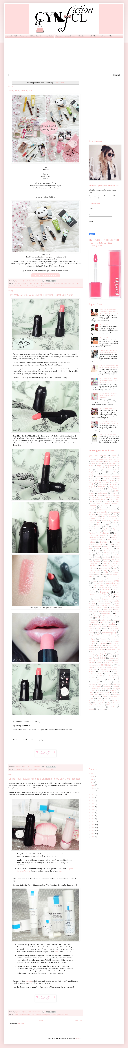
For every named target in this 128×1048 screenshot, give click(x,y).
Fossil (97, 549)
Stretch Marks (101, 678)
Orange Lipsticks (94, 635)
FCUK (90, 535)
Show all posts (60, 83)
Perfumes (92, 639)
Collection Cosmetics (110, 504)
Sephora (91, 662)
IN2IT (105, 570)
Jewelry (92, 576)
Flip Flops (110, 544)
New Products (102, 626)
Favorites (19, 769)
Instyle (98, 574)
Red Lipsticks (102, 654)
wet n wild (102, 709)
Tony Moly (41, 286)
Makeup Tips (96, 609)
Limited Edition (104, 587)
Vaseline (96, 696)
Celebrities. (106, 497)
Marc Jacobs (92, 612)
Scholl (101, 660)
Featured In (23, 36)
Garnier (91, 553)
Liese (90, 587)
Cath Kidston (116, 495)
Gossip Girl (98, 555)
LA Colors (108, 581)
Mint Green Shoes (100, 618)
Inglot (106, 572)
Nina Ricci (99, 628)
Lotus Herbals (93, 597)
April (92, 782)
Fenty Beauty (94, 544)
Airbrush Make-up (102, 459)
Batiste (90, 470)
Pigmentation (116, 641)
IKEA (98, 570)
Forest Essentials (98, 546)
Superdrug (95, 682)
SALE (96, 658)
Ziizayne (91, 709)
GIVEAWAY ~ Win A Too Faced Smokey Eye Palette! (108, 351)
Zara (114, 707)
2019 (93, 807)
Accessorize (108, 457)
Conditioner (92, 510)
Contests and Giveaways (106, 510)
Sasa (117, 658)
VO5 (102, 694)
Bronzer (91, 493)
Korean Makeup (14, 286)
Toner (93, 690)
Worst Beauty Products (98, 705)
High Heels (114, 566)
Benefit (91, 476)
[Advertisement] (64, 56)
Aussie (99, 463)
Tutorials (114, 692)
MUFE (110, 597)
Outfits (105, 635)
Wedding (98, 701)
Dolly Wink (117, 520)
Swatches (46, 769)
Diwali (98, 520)
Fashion (92, 542)
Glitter (91, 555)
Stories (116, 676)
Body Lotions (112, 484)
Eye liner (106, 529)
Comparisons (103, 508)
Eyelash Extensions (96, 531)
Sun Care (101, 680)
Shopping (34, 286)
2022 (93, 798)
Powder (99, 645)
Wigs (109, 703)
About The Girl (12, 36)
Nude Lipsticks (94, 631)
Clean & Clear (98, 501)
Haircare (97, 561)
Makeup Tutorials (35, 36)
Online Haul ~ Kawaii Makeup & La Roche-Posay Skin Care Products (44, 778)
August (93, 776)
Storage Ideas (108, 676)
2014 (93, 822)
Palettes (113, 635)
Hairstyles (106, 561)
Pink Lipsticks (102, 643)
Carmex (100, 495)
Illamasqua (113, 570)
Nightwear (91, 628)
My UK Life (94, 622)
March (93, 785)
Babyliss (97, 468)
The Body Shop (93, 688)
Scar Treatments (93, 660)
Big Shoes (106, 478)
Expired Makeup (115, 527)
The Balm (115, 686)
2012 (93, 828)
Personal (103, 639)
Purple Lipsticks (96, 652)
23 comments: (36, 281)
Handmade (114, 563)
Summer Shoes (92, 680)
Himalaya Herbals (105, 568)
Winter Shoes (116, 703)
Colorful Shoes (105, 506)
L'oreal (101, 581)
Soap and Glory (109, 674)
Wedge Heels (106, 701)
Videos (91, 699)
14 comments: (36, 767)
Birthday (111, 480)
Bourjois (116, 489)
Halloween (116, 561)
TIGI (115, 682)
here (60, 871)
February (94, 788)
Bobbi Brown (102, 484)
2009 (93, 837)
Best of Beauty (95, 478)
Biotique (104, 480)
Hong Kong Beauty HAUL (21, 90)
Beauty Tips (112, 472)
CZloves (103, 36)
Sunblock (110, 680)
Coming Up (92, 508)
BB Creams (112, 463)
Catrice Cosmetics (95, 497)
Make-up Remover (108, 601)
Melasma (117, 614)
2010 (93, 834)
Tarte (109, 684)
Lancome (103, 585)
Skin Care (92, 669)
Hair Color (116, 557)
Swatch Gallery (92, 36)
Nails (113, 622)
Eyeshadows (104, 533)
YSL (108, 705)
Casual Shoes (107, 495)
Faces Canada (115, 537)
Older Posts (78, 1020)
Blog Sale (107, 482)
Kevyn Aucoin (110, 577)
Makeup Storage (114, 607)
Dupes (98, 523)
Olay (98, 633)
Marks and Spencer (104, 612)
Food (90, 546)
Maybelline (22, 286)
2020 (93, 804)
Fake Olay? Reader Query (107, 435)
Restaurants (91, 656)
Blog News (97, 482)
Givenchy (115, 553)
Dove (92, 522)
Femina (118, 542)
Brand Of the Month (106, 491)
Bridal (116, 491)
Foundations (55, 284)
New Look (92, 626)
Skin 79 (116, 667)
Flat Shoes (103, 544)
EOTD (106, 522)
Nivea (105, 628)
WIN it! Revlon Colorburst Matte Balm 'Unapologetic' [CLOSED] (108, 395)
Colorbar (92, 505)
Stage (95, 676)
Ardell (93, 463)
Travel (107, 692)
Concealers (32, 284)
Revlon (29, 286)
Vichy (104, 696)
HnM (115, 568)
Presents (103, 647)
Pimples (93, 643)
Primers (100, 650)
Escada (110, 525)
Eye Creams (95, 529)
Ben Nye (115, 474)
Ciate (111, 499)
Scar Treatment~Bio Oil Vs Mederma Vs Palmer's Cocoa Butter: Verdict (108, 380)
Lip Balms (93, 589)
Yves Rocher (102, 707)
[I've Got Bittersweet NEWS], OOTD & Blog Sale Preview (109, 366)
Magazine (97, 599)
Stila (100, 676)
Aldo (110, 459)
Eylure (116, 533)
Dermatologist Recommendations (108, 518)
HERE (38, 730)
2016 (93, 816)
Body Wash (113, 487)
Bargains (110, 468)
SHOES (103, 658)
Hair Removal (96, 559)
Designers (91, 520)
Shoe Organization (93, 665)
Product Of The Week (113, 650)
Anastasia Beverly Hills (97, 461)
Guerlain (97, 557)
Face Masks (104, 537)
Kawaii (25, 769)
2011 (93, 831)
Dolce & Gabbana (106, 520)
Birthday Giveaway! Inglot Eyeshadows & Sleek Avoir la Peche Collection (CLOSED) (108, 311)
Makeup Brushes (104, 603)
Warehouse (114, 699)
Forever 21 (107, 546)
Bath (116, 468)
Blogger (78, 1038)
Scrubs (116, 660)
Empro (104, 525)
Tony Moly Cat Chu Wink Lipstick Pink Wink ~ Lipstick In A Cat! (40, 295)
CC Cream (113, 493)
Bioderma (97, 480)
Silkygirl (109, 667)
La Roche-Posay (40, 1015)
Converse (91, 512)
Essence (116, 525)
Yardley (116, 705)
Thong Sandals (116, 688)
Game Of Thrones (113, 551)
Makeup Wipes (108, 609)
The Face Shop (105, 688)
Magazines (105, 599)
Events (107, 527)
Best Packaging (116, 476)
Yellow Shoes (92, 707)
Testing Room (106, 686)
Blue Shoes (115, 482)
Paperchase (91, 637)
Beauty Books (101, 472)
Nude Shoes (107, 631)
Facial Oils (102, 539)
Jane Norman (113, 575)
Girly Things (107, 553)
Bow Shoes (96, 491)
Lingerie (115, 587)
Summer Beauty (113, 678)
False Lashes (47, 284)
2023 (93, 795)
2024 (93, 774)
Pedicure (109, 637)
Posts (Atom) (21, 1024)
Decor (103, 516)
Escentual (29, 981)
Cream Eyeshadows (105, 514)
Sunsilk (118, 680)
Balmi (103, 468)
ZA (109, 707)
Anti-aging (116, 461)
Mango (116, 609)
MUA (103, 597)
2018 (93, 810)
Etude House (39, 284)
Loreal (115, 595)
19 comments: (36, 1012)
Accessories (17, 284)
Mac (118, 596)
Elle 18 (98, 525)
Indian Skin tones (94, 572)
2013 (93, 825)
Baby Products (110, 466)
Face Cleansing (100, 535)
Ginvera (99, 553)
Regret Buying (114, 654)
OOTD (91, 633)
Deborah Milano (94, 516)
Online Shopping (38, 769)
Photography (93, 641)
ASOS (114, 455)
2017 (93, 813)
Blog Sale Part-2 (104, 325)
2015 (93, 819)
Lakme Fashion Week (112, 583)
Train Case (100, 692)
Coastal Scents (96, 503)
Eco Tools (91, 525)
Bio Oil (113, 478)
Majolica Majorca (115, 599)
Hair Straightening (108, 559)
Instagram (91, 574)
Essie (90, 527)
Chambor (117, 497)
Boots (109, 489)
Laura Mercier (113, 585)
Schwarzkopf (109, 660)
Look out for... (101, 594)
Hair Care (105, 557)
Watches (91, 701)
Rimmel (110, 656)
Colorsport (114, 506)
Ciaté (116, 499)
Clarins (90, 501)
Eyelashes (106, 531)
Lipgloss (92, 592)
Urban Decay (93, 694)
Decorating (112, 516)
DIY (115, 514)
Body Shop (101, 487)
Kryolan (93, 581)
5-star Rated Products (97, 455)
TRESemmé (92, 684)
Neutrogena (97, 624)
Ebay (15, 769)
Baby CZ (100, 466)
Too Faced (112, 690)
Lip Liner (105, 590)
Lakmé (94, 585)
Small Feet (91, 674)
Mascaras (116, 611)
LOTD (117, 581)
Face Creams (113, 535)
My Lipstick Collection (106, 408)
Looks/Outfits (49, 36)
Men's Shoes (104, 616)
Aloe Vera (117, 459)
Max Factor (96, 614)
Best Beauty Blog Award (103, 476)
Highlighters (93, 568)
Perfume (116, 637)
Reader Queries (109, 652)
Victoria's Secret (113, 696)
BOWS (16, 1015)
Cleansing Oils (108, 501)
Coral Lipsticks (102, 512)
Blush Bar (81, 36)
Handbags (106, 563)
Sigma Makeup (99, 667)
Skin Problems (113, 669)
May (92, 779)
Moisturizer (94, 620)
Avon (104, 463)
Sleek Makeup (105, 671)
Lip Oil (115, 589)
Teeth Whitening (96, 686)
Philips (115, 639)
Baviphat (98, 470)
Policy (111, 36)
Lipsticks (30, 769)
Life (95, 587)
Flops (116, 544)
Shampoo (98, 662)
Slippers (115, 671)
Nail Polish (103, 622)
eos (96, 709)
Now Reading (113, 629)
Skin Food (103, 669)
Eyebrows (116, 529)
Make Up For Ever (96, 601)
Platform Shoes (114, 643)
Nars (90, 624)
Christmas (104, 499)
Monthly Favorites (105, 620)
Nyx (114, 631)
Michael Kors (114, 616)
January (93, 791)
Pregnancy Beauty (111, 645)
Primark (91, 650)
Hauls (69, 284)
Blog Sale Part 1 (104, 338)
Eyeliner (92, 533)
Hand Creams (63, 284)
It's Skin (104, 574)
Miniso (91, 618)
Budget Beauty (102, 493)
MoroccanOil (116, 620)
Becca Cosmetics (107, 474)
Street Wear (92, 678)
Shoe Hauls (115, 662)
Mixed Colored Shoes (114, 618)
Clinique (117, 501)
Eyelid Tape (114, 531)
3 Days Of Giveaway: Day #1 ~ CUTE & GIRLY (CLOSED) (109, 422)
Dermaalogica (92, 518)
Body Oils (92, 487)
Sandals (112, 658)
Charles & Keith (95, 499)
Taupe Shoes (116, 684)
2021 (93, 801)
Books (102, 489)
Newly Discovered (113, 626)
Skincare (59, 36)
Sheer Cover (106, 662)
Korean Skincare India (113, 579)
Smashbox (100, 674)
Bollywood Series (93, 489)
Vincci (99, 699)
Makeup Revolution (102, 607)
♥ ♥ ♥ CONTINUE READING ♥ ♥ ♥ (45, 275)
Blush (91, 484)
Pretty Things (113, 647)
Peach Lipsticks (100, 637)
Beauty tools (24, 284)
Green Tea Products (109, 555)
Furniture (97, 551)
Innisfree (115, 572)
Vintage (106, 699)
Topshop (91, 692)
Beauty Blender (107, 470)
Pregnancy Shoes (93, 647)
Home (41, 1020)
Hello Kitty (75, 284)
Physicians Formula (105, 641)
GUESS (104, 551)
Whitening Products (99, 703)
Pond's (91, 645)
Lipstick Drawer (70, 36)
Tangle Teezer (101, 684)
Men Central (95, 616)
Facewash (93, 539)
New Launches (109, 624)
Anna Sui (107, 461)
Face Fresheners (93, 537)
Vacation (47, 286)
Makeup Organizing (106, 605)
